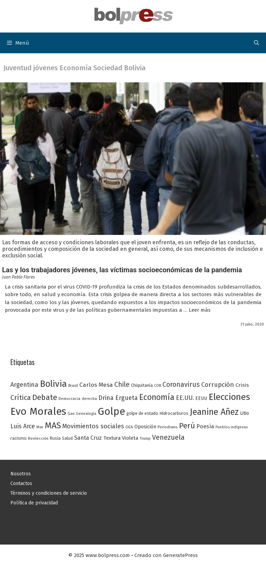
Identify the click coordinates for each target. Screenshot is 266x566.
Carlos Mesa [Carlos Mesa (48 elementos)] (96, 385)
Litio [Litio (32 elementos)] (244, 413)
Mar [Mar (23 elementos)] (39, 426)
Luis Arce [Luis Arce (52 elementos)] (22, 426)
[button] (256, 43)
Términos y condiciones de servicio (48, 493)
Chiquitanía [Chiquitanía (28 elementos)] (142, 385)
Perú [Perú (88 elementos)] (187, 425)
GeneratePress (180, 555)
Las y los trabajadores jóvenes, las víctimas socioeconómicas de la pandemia (122, 270)
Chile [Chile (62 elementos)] (122, 385)
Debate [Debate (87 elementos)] (44, 397)
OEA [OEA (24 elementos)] (129, 426)
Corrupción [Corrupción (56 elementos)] (217, 385)
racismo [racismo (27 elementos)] (18, 438)
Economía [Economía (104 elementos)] (157, 397)
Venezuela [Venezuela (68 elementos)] (168, 437)
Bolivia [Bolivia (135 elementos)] (53, 383)
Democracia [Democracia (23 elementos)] (69, 398)
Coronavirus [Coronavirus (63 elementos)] (181, 385)
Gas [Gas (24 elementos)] (71, 413)
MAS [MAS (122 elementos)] (53, 425)
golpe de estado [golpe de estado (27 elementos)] (142, 413)
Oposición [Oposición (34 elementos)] (145, 427)
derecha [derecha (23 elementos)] (89, 398)
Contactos (21, 483)
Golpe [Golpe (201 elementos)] (111, 411)
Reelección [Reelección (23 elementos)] (38, 438)
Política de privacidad (34, 503)
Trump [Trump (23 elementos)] (145, 438)
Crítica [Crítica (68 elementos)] (20, 397)
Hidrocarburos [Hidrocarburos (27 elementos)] (174, 413)
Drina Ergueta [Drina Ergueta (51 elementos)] (118, 398)
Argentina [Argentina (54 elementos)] (24, 385)
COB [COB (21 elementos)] (157, 385)
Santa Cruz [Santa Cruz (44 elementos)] (88, 438)
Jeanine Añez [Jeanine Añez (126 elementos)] (214, 412)
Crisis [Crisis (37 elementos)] (242, 385)
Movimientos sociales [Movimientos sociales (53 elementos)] (93, 426)
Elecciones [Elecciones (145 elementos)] (229, 397)
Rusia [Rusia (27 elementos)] (55, 438)
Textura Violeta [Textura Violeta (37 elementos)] (120, 438)
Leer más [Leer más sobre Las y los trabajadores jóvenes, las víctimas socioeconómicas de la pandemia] (200, 310)
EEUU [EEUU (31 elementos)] (201, 398)
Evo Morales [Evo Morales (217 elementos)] (38, 411)
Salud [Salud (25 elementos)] (67, 438)
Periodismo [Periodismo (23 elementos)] (168, 426)
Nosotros (20, 474)
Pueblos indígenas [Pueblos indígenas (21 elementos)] (231, 427)
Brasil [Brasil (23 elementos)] (73, 385)
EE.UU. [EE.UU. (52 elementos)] (185, 398)
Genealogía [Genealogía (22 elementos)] (86, 413)
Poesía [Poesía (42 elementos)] (205, 426)
